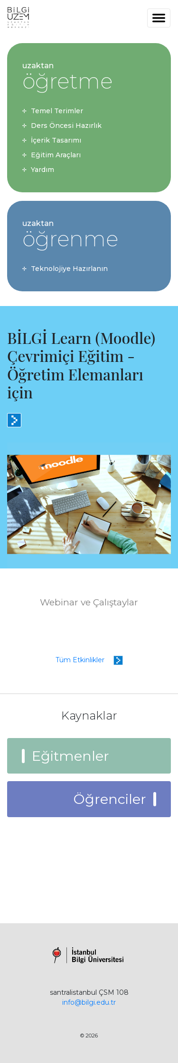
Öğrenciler (110, 799)
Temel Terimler (57, 111)
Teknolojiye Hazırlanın (69, 268)
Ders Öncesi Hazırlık (66, 125)
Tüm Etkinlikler (89, 660)
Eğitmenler (70, 756)
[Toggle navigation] (158, 18)
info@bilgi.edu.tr (89, 1002)
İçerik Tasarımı (56, 140)
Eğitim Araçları (56, 155)
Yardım (42, 169)
